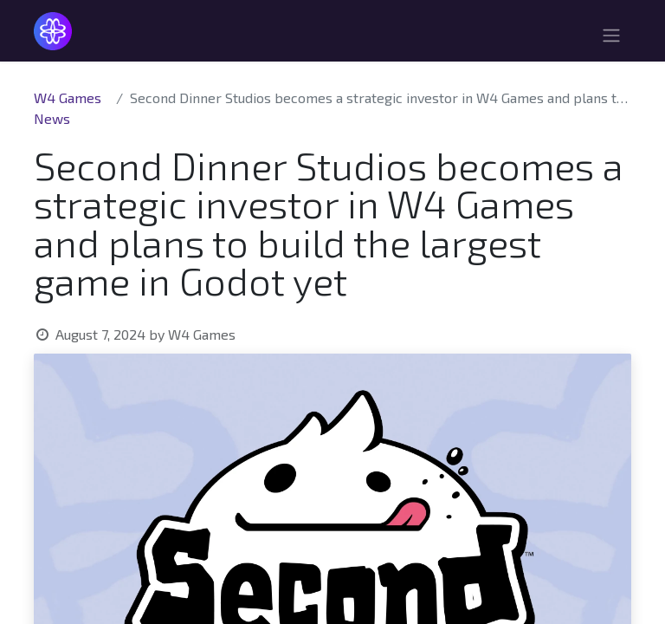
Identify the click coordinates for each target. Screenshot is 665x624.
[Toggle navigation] (611, 38)
